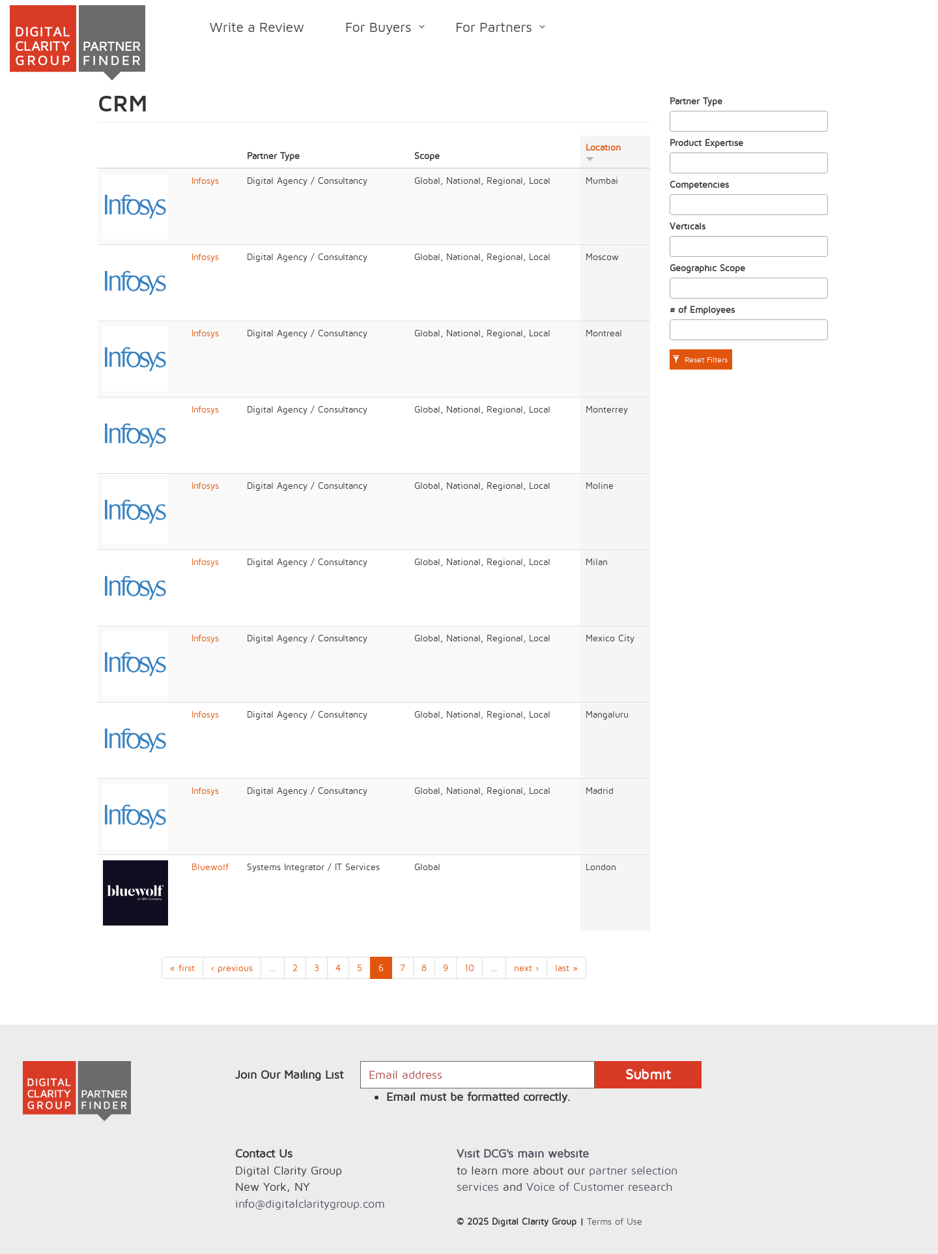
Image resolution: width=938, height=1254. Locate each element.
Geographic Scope (707, 267)
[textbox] (677, 121)
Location (603, 151)
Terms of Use (614, 1221)
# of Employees (702, 309)
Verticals (687, 225)
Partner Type (696, 100)
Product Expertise (706, 142)
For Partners (490, 29)
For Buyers (375, 29)
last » (566, 967)
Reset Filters (700, 359)
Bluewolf (210, 866)
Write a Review (257, 27)
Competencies (699, 184)
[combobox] (749, 121)
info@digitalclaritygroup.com (310, 1203)
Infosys (205, 180)
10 (469, 967)
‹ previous (232, 967)
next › (526, 967)
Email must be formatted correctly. (478, 1096)
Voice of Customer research (599, 1186)
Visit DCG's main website (523, 1153)
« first (182, 967)
